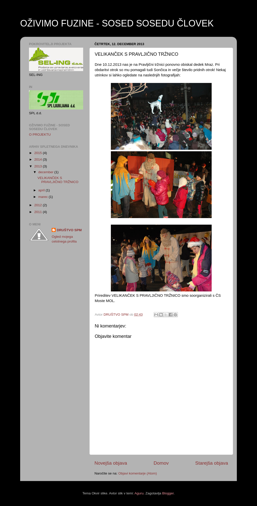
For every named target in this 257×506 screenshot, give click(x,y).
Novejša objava (110, 463)
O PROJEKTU (40, 134)
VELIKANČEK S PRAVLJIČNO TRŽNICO (58, 180)
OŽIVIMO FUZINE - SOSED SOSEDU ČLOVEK (117, 23)
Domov (161, 463)
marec (43, 197)
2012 (38, 205)
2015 (38, 153)
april (42, 190)
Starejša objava (211, 463)
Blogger (168, 493)
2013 (38, 166)
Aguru (139, 493)
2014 (38, 159)
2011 (38, 212)
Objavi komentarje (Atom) (137, 473)
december (46, 172)
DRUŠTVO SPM (69, 230)
